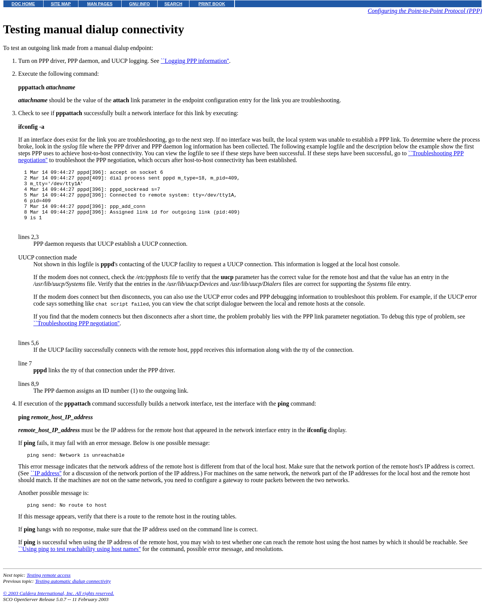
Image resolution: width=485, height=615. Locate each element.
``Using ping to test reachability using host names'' (79, 561)
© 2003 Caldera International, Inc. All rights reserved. (58, 606)
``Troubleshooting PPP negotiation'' (76, 333)
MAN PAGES (100, 4)
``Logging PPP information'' (195, 61)
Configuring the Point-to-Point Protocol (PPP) (425, 11)
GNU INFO (139, 4)
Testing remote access (48, 587)
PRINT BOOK (212, 4)
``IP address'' (45, 484)
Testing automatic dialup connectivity (73, 593)
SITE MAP (61, 4)
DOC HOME (23, 4)
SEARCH (173, 4)
